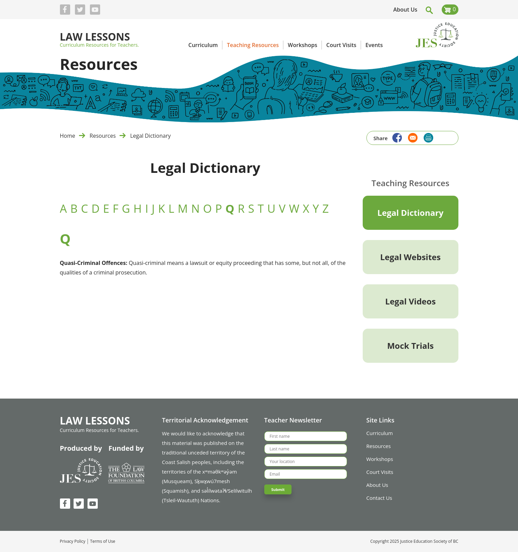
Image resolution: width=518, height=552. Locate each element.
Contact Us (379, 497)
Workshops (379, 459)
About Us (405, 9)
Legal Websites (410, 257)
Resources (103, 135)
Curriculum (379, 433)
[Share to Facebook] (395, 137)
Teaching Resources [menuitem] (253, 45)
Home (67, 135)
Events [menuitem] (374, 45)
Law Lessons (95, 37)
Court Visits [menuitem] (341, 45)
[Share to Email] (411, 137)
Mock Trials (410, 345)
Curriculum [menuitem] (203, 45)
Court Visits (379, 471)
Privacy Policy (72, 541)
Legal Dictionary (150, 135)
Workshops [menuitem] (302, 45)
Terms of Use (102, 541)
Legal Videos (410, 301)
